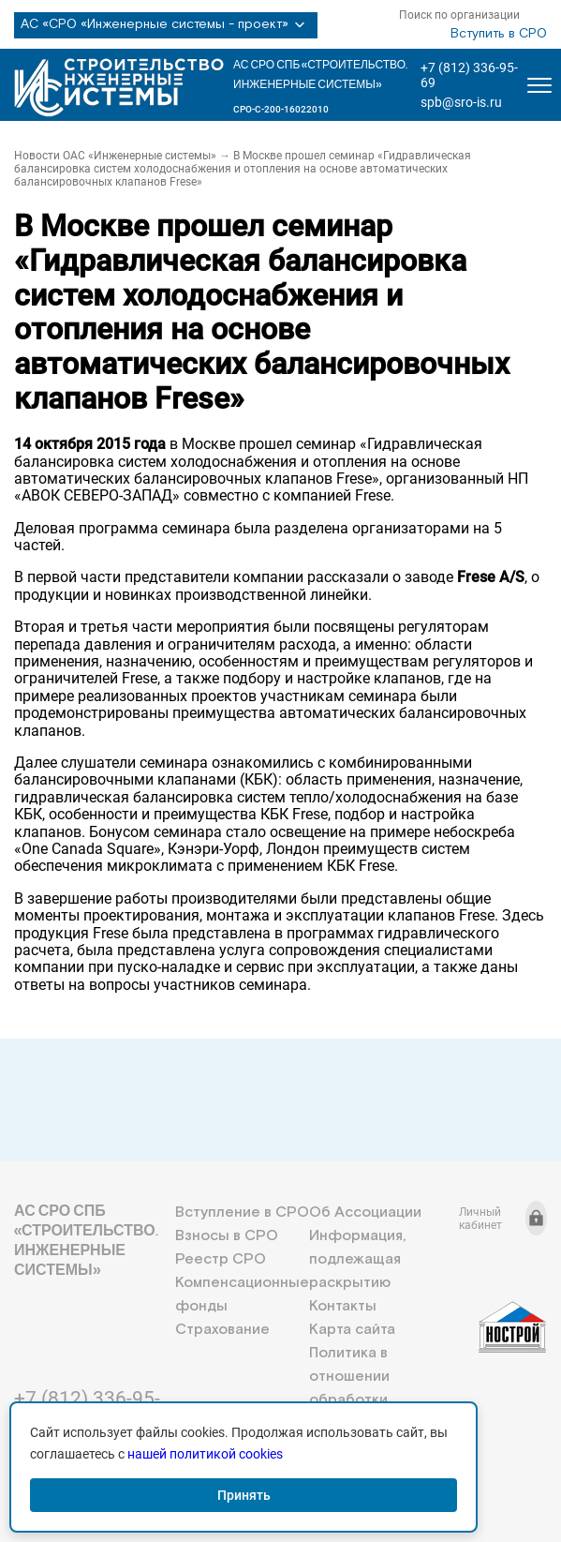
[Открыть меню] (539, 85)
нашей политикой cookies (205, 1453)
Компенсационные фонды (242, 1294)
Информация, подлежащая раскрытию (357, 1259)
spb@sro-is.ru (461, 102)
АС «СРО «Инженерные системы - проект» (166, 25)
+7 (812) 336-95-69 (469, 75)
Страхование (222, 1330)
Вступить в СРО (498, 33)
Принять (244, 1495)
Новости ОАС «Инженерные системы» (115, 155)
